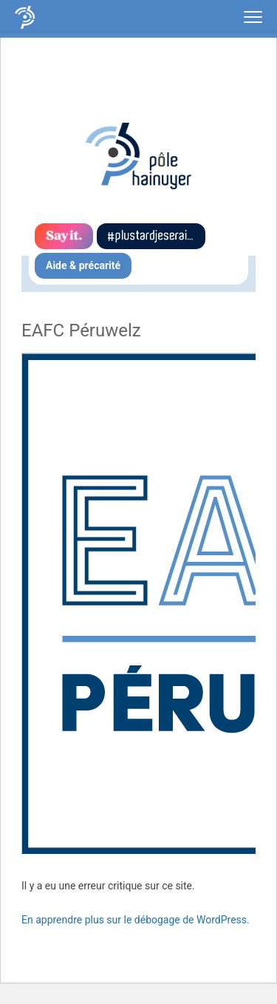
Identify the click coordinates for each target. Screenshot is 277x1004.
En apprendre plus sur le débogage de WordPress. (135, 920)
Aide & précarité (83, 265)
